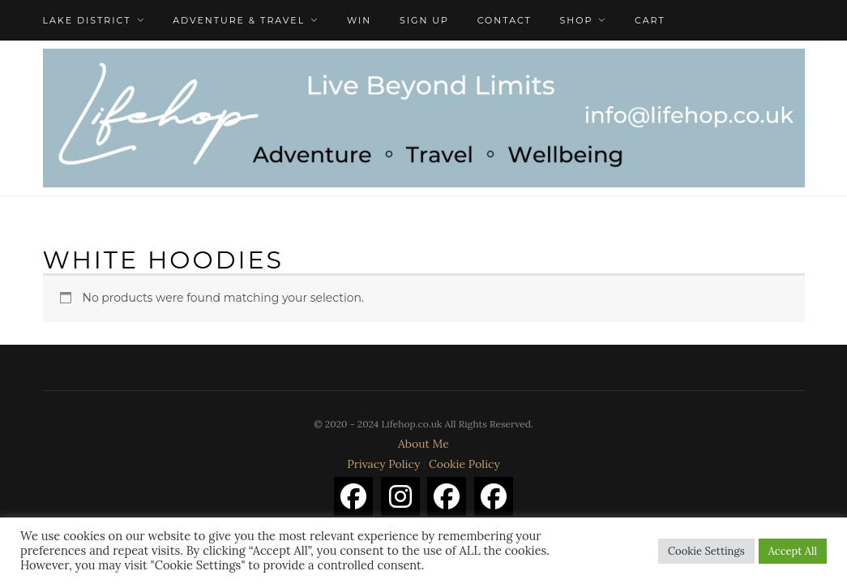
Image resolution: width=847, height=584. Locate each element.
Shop (576, 20)
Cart (650, 20)
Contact (504, 20)
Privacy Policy (383, 464)
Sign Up (424, 20)
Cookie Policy (464, 464)
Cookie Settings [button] (706, 551)
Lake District (87, 20)
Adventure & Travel (239, 20)
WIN (359, 20)
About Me (423, 443)
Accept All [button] (792, 551)
